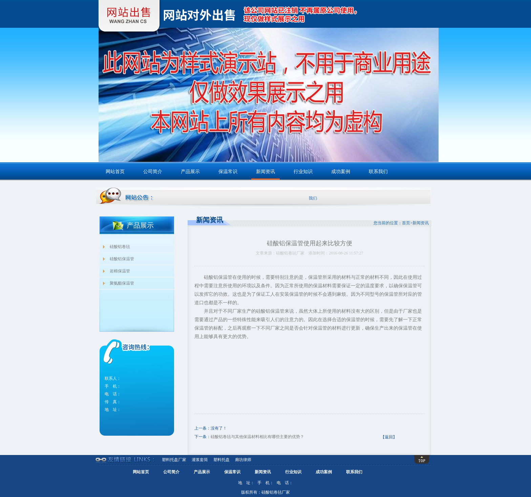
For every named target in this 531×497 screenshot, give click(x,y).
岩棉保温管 (120, 271)
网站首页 (115, 171)
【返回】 (389, 437)
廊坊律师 (243, 459)
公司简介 (152, 171)
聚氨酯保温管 (122, 283)
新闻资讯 (265, 171)
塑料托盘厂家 (174, 459)
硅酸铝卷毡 (120, 246)
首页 (406, 223)
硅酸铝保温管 (122, 258)
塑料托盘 (221, 459)
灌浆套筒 (200, 459)
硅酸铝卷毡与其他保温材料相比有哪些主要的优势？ (257, 436)
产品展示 (190, 171)
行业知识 (303, 171)
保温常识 (227, 171)
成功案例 (340, 171)
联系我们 (378, 171)
